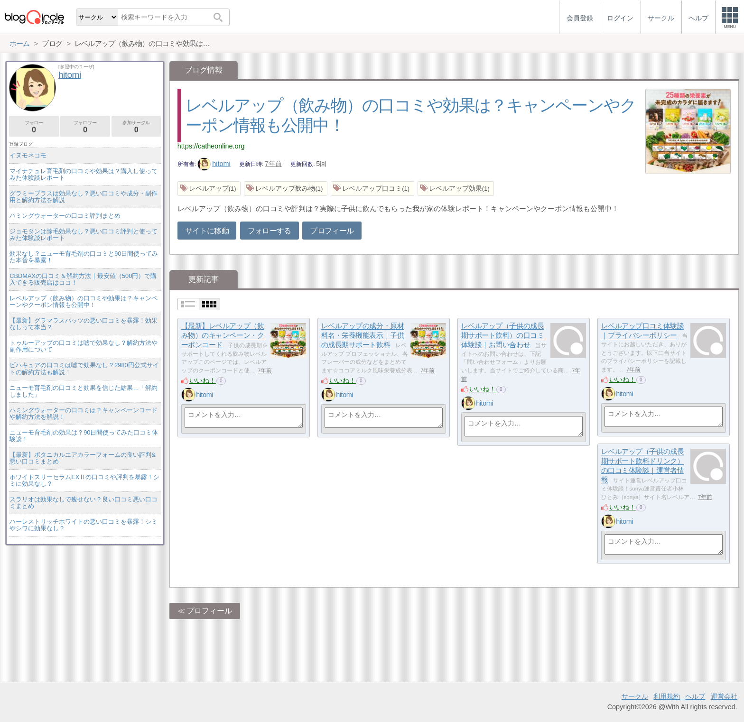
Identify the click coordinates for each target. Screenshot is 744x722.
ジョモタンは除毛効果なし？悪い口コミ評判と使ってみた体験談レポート (83, 234)
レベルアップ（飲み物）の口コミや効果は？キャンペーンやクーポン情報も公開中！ (83, 301)
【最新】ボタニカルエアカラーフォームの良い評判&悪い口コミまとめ (82, 458)
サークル (635, 696)
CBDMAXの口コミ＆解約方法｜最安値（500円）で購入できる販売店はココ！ (83, 279)
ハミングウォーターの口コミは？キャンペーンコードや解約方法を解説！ (83, 413)
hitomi (214, 163)
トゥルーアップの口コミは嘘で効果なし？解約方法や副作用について (83, 346)
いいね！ (202, 380)
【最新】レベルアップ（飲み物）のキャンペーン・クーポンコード (222, 335)
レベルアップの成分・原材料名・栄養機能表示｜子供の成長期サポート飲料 (362, 335)
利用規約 (666, 696)
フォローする (269, 231)
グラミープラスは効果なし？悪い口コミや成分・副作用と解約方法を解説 (83, 197)
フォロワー (85, 127)
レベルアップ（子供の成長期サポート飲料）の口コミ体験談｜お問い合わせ (502, 335)
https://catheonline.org (211, 146)
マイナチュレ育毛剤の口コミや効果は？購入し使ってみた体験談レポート (83, 174)
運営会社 (724, 696)
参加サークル (136, 127)
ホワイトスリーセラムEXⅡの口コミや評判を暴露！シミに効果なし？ (84, 480)
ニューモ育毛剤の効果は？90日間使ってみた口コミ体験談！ (83, 436)
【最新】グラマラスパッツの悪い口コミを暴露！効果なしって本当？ (83, 324)
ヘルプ (695, 696)
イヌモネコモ (27, 155)
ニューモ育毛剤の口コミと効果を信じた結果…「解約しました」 (83, 391)
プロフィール (331, 231)
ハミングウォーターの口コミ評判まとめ (65, 215)
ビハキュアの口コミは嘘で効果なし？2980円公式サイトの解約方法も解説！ (83, 368)
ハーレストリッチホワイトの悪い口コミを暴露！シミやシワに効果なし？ (83, 525)
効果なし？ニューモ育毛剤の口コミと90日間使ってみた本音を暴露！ (83, 257)
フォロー (34, 127)
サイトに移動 (207, 231)
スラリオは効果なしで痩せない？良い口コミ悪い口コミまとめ (83, 502)
